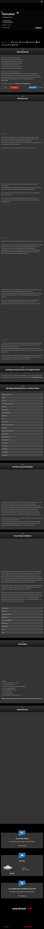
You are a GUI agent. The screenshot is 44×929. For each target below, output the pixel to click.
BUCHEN (14, 87)
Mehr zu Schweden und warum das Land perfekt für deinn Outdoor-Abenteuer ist (22, 698)
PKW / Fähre (19, 83)
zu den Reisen (23, 845)
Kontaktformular (38, 377)
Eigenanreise (27, 83)
